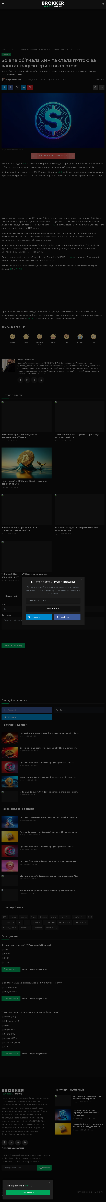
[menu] (3, 4)
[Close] (81, 580)
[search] (103, 4)
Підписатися (53, 608)
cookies (28, 1186)
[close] (50, 1182)
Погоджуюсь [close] (28, 1192)
